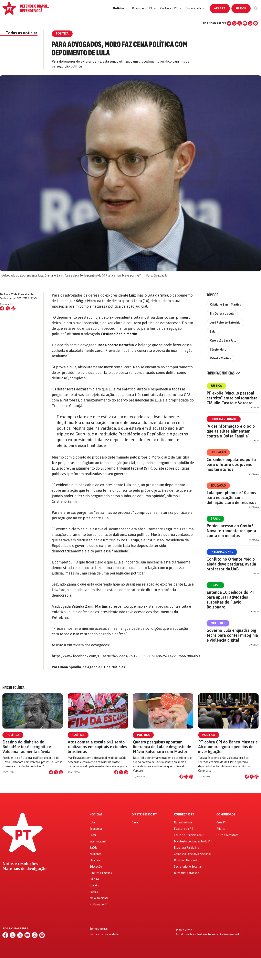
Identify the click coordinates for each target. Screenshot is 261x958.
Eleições (95, 860)
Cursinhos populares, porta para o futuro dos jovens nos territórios (231, 464)
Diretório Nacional (185, 860)
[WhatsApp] (250, 23)
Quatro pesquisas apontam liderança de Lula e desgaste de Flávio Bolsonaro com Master (162, 747)
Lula (213, 331)
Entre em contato (227, 835)
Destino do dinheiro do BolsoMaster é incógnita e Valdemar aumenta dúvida (26, 747)
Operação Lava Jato (223, 340)
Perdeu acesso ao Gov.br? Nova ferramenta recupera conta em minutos (231, 530)
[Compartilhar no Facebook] (2, 308)
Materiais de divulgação (24, 868)
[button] (120, 8)
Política (13, 734)
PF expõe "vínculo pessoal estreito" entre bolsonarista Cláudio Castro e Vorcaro (232, 398)
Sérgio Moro (218, 349)
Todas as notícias (19, 32)
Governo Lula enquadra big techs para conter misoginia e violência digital (232, 635)
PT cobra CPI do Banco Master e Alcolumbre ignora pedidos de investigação (228, 747)
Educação (218, 452)
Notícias (96, 814)
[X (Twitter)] (239, 23)
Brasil (215, 518)
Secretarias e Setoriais (188, 866)
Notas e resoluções (20, 863)
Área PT (220, 8)
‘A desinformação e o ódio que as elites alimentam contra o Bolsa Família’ (231, 431)
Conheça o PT (184, 814)
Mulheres (218, 623)
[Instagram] (234, 23)
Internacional (222, 551)
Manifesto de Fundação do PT (193, 841)
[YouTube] (245, 23)
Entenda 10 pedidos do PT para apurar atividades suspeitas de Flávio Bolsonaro (230, 599)
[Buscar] (256, 8)
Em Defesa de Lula (222, 313)
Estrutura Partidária (186, 847)
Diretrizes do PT (144, 814)
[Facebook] (229, 23)
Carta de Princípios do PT (190, 835)
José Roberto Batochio (225, 322)
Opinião (94, 885)
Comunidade (225, 814)
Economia (96, 828)
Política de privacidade (104, 934)
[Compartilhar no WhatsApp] (13, 308)
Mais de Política (13, 687)
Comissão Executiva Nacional (192, 854)
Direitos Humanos (101, 873)
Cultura (94, 879)
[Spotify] (255, 23)
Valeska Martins (220, 358)
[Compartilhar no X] (56, 772)
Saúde (93, 847)
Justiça (216, 385)
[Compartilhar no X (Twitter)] (8, 308)
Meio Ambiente (99, 898)
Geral (135, 822)
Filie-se (241, 8)
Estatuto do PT (183, 828)
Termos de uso (99, 928)
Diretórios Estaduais (186, 873)
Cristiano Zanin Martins (225, 304)
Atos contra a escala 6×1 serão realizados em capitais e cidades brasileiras (97, 747)
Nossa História (183, 822)
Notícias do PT (99, 904)
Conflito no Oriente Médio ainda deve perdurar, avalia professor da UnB (231, 564)
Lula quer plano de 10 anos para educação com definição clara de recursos (231, 497)
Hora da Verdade (224, 419)
